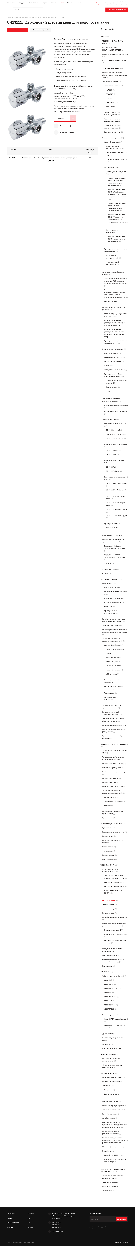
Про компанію (11, 3)
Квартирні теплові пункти (111, 1081)
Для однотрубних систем (113, 357)
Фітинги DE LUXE (112, 528)
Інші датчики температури (115, 649)
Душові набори (107, 1034)
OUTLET (103, 37)
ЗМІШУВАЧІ (104, 972)
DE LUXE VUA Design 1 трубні (116, 516)
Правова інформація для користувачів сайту (20, 1242)
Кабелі (108, 653)
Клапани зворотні (108, 855)
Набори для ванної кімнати (111, 1048)
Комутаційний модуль (113, 666)
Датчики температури (111, 1094)
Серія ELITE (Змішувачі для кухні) (116, 1019)
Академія (44, 3)
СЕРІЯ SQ (107, 992)
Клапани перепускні (109, 782)
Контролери (108, 1090)
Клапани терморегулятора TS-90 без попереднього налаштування (117, 239)
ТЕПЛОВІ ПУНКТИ (107, 1073)
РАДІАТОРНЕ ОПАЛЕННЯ (109, 68)
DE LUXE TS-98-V (112, 450)
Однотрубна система (111, 142)
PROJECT (109, 94)
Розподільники (107, 583)
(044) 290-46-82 (56, 1227)
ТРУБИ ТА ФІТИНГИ (107, 865)
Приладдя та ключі (110, 301)
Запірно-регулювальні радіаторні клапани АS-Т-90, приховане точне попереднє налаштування (115, 281)
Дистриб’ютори (33, 3)
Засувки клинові (108, 847)
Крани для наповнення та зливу (113, 832)
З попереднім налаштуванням (116, 172)
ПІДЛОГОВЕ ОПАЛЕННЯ (109, 579)
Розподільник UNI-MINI (112, 587)
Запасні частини (111, 387)
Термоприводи (109, 693)
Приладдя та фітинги (111, 523)
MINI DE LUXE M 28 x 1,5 (115, 434)
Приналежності (107, 818)
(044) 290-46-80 (56, 1222)
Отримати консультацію (117, 10)
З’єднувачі (107, 563)
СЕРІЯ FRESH (109, 1009)
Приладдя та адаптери (112, 132)
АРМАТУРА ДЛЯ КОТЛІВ (109, 1101)
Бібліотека (54, 3)
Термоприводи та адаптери (113, 801)
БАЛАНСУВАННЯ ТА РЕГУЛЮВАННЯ (114, 744)
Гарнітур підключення (111, 353)
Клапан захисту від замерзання (113, 1106)
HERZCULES (110, 106)
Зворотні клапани (108, 905)
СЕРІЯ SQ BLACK (110, 996)
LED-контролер (111, 674)
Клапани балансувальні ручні (112, 763)
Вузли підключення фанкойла (112, 786)
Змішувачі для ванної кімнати (112, 976)
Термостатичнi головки (110, 82)
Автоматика (106, 1086)
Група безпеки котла (109, 1114)
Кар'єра (69, 3)
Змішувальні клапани (109, 955)
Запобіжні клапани (108, 1118)
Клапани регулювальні (110, 778)
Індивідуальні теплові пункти (112, 1077)
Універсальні (108, 365)
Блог (29, 1218)
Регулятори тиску (108, 913)
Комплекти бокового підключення (115, 411)
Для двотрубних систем (112, 361)
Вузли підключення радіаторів (112, 349)
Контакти (78, 3)
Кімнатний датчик (112, 661)
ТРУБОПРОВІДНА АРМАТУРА (111, 824)
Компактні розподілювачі (112, 602)
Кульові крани (107, 828)
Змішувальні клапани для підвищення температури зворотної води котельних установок (114, 1124)
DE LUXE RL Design (113, 471)
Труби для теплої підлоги (111, 625)
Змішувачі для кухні (109, 1015)
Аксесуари (106, 1044)
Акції (62, 3)
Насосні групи (107, 1151)
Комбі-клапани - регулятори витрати (115, 772)
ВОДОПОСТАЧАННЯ (107, 900)
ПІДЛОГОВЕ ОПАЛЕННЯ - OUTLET (114, 60)
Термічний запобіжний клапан (112, 1110)
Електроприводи (110, 797)
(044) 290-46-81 (56, 1225)
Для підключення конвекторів (114, 370)
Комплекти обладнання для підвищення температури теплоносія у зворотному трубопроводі (115, 1140)
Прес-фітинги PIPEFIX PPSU (114, 882)
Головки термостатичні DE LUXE (115, 424)
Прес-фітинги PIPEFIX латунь (114, 886)
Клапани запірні (107, 836)
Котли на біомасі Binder (110, 1186)
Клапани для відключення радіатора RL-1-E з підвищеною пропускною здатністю (115, 323)
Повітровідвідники (108, 859)
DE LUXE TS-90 (111, 454)
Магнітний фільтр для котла (112, 1147)
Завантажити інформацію (68, 126)
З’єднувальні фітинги (109, 569)
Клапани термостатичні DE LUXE (115, 444)
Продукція (22, 3)
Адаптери (107, 805)
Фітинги (105, 573)
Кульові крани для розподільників (114, 725)
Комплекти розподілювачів (113, 598)
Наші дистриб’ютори (13, 1222)
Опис (17, 30)
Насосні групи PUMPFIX (112, 1155)
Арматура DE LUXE (109, 419)
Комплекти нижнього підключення (116, 405)
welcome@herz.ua (57, 1231)
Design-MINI (110, 102)
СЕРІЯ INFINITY (110, 1005)
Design (108, 98)
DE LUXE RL (110, 467)
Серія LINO (108, 980)
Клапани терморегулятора (111, 138)
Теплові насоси (107, 1190)
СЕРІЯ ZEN (108, 1001)
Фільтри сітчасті (107, 851)
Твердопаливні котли (109, 1182)
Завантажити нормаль (67, 132)
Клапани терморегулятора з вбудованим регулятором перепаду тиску (114, 75)
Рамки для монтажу (113, 657)
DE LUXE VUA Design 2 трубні (116, 509)
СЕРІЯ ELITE (108, 984)
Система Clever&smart (112, 645)
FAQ (29, 1222)
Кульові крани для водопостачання (114, 917)
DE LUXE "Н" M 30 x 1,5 (114, 438)
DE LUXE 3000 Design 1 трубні (116, 490)
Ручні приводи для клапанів (112, 535)
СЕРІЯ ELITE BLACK (111, 988)
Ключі (108, 391)
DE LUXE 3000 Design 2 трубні (116, 483)
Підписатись (121, 1219)
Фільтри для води (108, 909)
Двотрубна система (111, 167)
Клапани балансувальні (112, 930)
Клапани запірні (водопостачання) (116, 934)
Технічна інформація (40, 30)
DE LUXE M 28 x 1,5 (113, 430)
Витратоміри (108, 606)
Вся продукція (107, 29)
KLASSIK (109, 90)
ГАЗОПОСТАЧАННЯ (107, 1054)
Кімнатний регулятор (113, 670)
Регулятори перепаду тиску (111, 768)
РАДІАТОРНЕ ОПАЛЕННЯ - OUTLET (115, 54)
